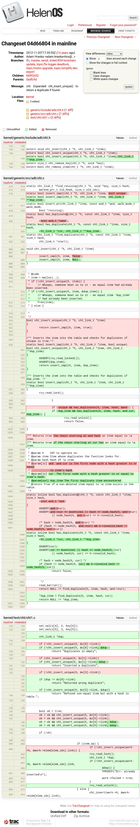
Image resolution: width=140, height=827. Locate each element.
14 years (62, 53)
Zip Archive (82, 816)
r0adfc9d (8, 142)
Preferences (85, 25)
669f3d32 (32, 75)
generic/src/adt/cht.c (44, 114)
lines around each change (116, 58)
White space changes (105, 79)
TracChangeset (81, 805)
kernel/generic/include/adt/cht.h (27, 138)
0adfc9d (31, 79)
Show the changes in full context (106, 62)
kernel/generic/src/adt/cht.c (24, 178)
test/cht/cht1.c (40, 117)
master (35, 60)
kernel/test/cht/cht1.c (19, 618)
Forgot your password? (123, 25)
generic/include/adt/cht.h (47, 110)
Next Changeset (124, 37)
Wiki (42, 30)
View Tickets (126, 30)
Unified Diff (58, 816)
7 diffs (64, 114)
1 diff (68, 110)
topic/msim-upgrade (39, 68)
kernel (30, 97)
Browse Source (101, 30)
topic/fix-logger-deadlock (52, 64)
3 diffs (56, 117)
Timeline (58, 30)
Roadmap (77, 30)
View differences (95, 53)
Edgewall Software (41, 823)
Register (101, 25)
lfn (28, 60)
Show (91, 58)
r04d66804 (20, 142)
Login (70, 25)
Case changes (101, 76)
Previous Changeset (98, 37)
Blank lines (99, 72)
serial (44, 60)
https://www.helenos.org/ (124, 823)
